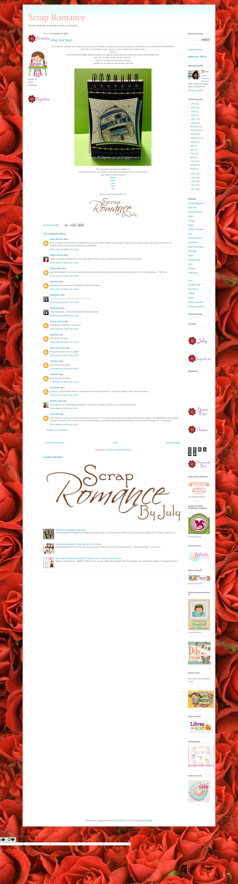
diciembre (195, 126)
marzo (193, 161)
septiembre (195, 138)
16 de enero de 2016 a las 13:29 (64, 276)
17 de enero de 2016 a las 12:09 (64, 368)
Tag (189, 264)
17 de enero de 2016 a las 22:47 (64, 395)
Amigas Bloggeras (196, 203)
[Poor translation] (11, 839)
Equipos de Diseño (196, 229)
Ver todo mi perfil (195, 90)
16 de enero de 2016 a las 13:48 (64, 289)
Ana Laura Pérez (57, 348)
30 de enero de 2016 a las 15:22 (64, 424)
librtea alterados (195, 238)
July (113, 183)
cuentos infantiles (53, 457)
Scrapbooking (194, 260)
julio (192, 146)
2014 (193, 177)
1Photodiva (121, 820)
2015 (193, 173)
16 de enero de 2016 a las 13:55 (64, 315)
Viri (113, 189)
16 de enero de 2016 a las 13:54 (64, 302)
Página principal (195, 49)
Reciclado (192, 251)
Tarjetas (191, 268)
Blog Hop (192, 207)
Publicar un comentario (57, 430)
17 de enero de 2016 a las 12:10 (64, 382)
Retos (190, 255)
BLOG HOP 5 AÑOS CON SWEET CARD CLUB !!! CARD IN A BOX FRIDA (89, 558)
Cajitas (191, 298)
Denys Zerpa (56, 268)
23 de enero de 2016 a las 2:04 (63, 408)
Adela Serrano (56, 239)
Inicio (115, 443)
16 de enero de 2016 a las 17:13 (64, 342)
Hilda (113, 180)
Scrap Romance (56, 17)
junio (192, 149)
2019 (193, 111)
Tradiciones (193, 273)
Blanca (113, 177)
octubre (194, 134)
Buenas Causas (195, 212)
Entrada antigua (173, 443)
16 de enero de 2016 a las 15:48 (64, 329)
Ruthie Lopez (56, 401)
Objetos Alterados (196, 247)
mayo (193, 153)
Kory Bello (55, 387)
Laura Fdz (54, 414)
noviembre (195, 130)
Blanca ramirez (57, 321)
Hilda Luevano (56, 255)
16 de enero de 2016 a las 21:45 (64, 355)
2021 (193, 104)
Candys (191, 220)
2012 (193, 185)
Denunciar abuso (197, 56)
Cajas (190, 216)
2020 (193, 107)
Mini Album (193, 242)
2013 (193, 181)
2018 (193, 115)
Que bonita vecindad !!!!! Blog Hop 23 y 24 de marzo (78, 544)
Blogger (148, 820)
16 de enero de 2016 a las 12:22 (64, 262)
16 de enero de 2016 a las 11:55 (64, 249)
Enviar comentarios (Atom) (119, 450)
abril (192, 157)
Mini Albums (193, 289)
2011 (193, 189)
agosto (193, 142)
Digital (191, 225)
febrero (193, 165)
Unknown (54, 282)
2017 (193, 119)
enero (193, 169)
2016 (193, 123)
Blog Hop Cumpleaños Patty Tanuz (71, 530)
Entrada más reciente (54, 443)
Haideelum (55, 295)
